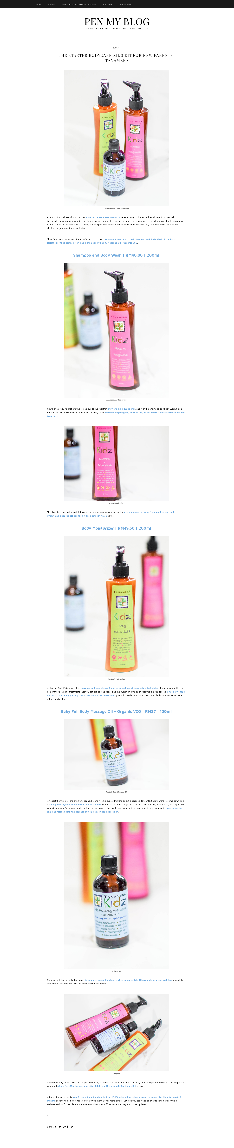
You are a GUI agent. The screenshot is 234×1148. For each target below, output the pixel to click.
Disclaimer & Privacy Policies (79, 4)
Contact (107, 4)
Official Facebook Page (116, 1104)
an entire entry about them (163, 221)
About (51, 4)
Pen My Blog (117, 21)
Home (38, 4)
